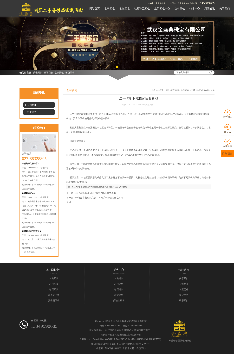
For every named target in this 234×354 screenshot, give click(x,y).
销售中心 (119, 269)
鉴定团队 (183, 295)
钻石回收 (48, 72)
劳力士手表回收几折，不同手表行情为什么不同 (99, 197)
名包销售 (118, 284)
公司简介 (183, 284)
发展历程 (183, 289)
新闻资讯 (175, 90)
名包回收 (69, 72)
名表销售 (118, 278)
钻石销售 (118, 289)
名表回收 (59, 72)
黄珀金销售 (118, 300)
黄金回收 (37, 72)
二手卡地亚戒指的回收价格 (202, 90)
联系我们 (183, 300)
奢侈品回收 (53, 295)
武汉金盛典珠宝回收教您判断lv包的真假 (95, 193)
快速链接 (184, 269)
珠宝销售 (118, 295)
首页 (167, 90)
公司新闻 (185, 90)
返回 (68, 202)
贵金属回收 (53, 300)
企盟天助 (141, 348)
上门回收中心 (54, 269)
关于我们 (183, 278)
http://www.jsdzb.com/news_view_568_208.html (105, 187)
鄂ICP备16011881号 (115, 348)
